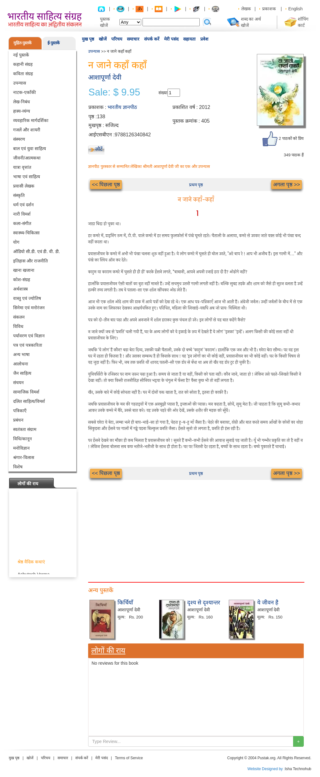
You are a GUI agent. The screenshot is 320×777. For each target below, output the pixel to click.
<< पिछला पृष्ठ (106, 185)
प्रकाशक (269, 8)
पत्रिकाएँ (20, 410)
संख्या (163, 92)
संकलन (19, 317)
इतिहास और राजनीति (30, 260)
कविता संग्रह (23, 73)
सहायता (189, 39)
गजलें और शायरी (26, 129)
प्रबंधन (18, 420)
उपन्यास (19, 83)
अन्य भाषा (21, 354)
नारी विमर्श (22, 214)
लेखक (246, 8)
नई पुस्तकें (21, 54)
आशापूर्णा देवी (104, 77)
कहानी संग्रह (22, 64)
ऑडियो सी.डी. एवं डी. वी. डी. (36, 251)
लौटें (98, 149)
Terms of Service (129, 758)
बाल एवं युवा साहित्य (29, 148)
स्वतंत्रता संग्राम (24, 429)
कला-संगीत (22, 223)
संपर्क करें (151, 39)
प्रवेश (204, 39)
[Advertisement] (196, 523)
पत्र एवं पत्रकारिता (27, 345)
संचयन (18, 382)
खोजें (103, 39)
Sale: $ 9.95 (114, 92)
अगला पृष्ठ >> (286, 185)
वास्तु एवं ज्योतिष (27, 298)
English (295, 8)
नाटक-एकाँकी (24, 92)
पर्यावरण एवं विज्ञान (29, 335)
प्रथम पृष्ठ (196, 184)
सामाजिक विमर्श (26, 391)
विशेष (17, 466)
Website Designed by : (266, 769)
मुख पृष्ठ (88, 39)
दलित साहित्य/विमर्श (29, 401)
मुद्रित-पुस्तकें (22, 43)
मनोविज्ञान (21, 448)
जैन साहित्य (22, 373)
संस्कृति (19, 195)
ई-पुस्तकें (54, 43)
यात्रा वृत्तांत (22, 167)
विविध (18, 326)
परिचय (116, 39)
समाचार (133, 39)
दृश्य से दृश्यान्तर (203, 602)
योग (16, 242)
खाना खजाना (23, 270)
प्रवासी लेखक (23, 185)
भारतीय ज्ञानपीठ (122, 107)
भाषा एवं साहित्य (26, 176)
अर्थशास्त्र (20, 288)
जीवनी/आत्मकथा (27, 157)
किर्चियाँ (125, 602)
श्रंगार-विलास (23, 457)
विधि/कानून (22, 438)
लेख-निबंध (21, 101)
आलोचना (20, 363)
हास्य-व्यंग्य (21, 111)
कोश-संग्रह (21, 279)
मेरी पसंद (171, 39)
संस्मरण (19, 139)
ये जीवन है (267, 602)
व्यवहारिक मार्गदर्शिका (30, 120)
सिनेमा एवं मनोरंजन (29, 307)
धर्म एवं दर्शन (23, 204)
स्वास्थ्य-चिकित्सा (26, 232)
